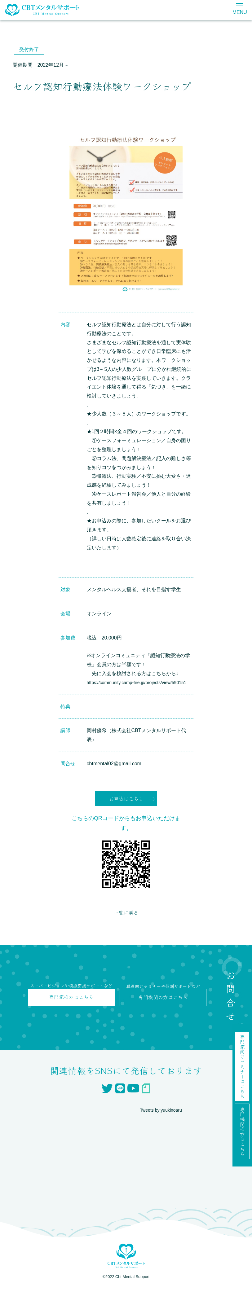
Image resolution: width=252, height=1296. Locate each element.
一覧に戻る (126, 923)
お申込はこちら (126, 808)
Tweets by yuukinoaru (164, 1120)
